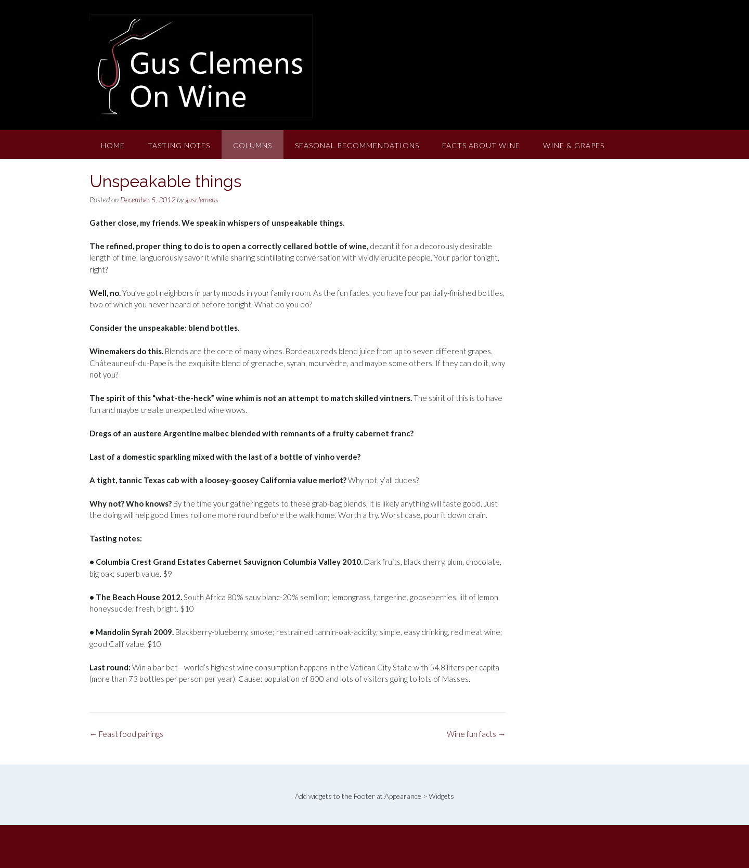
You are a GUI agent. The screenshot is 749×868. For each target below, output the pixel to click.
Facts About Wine (481, 145)
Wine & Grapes (573, 145)
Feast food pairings (126, 734)
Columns (252, 145)
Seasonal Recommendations (357, 145)
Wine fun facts (476, 734)
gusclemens (201, 199)
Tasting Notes (179, 145)
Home (113, 145)
